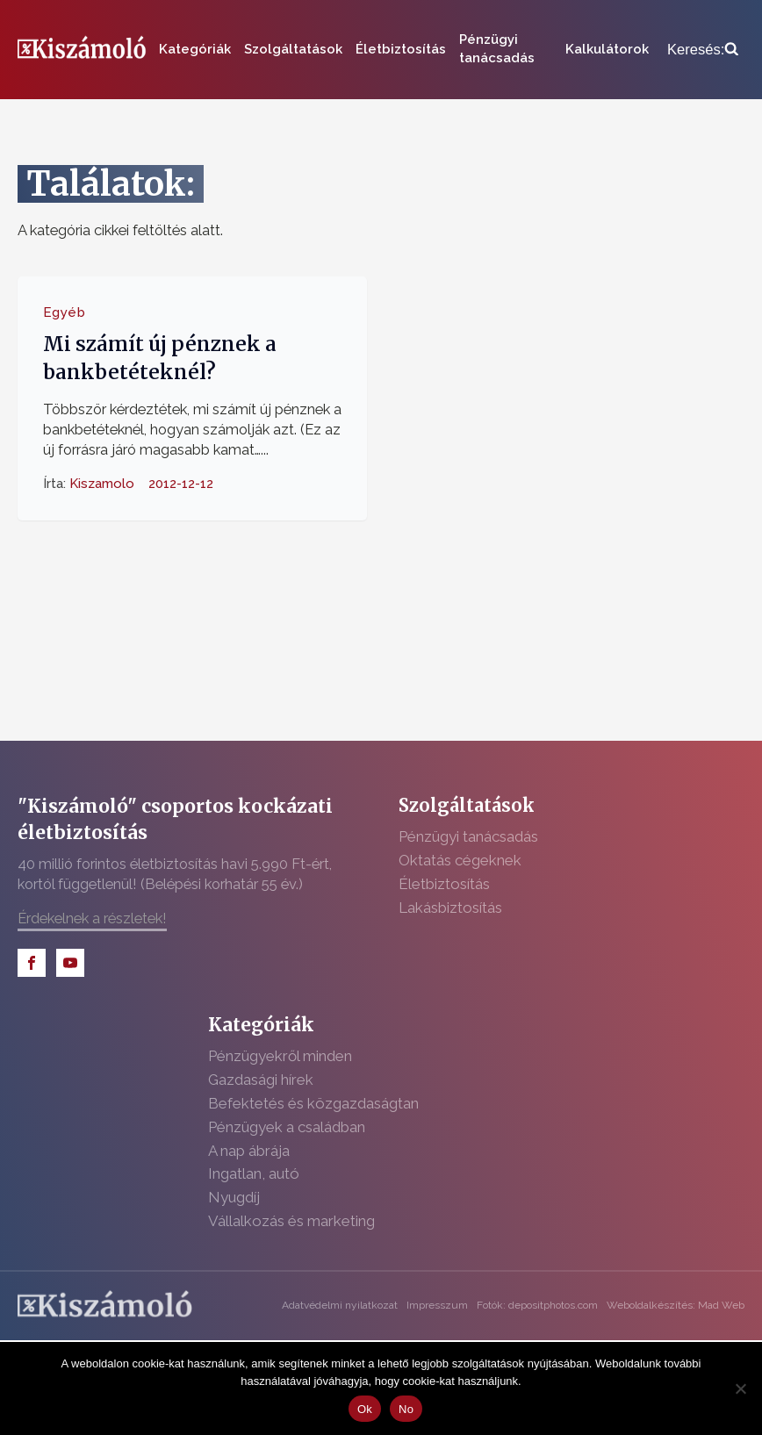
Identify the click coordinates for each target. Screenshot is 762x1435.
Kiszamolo (101, 483)
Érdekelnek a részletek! (92, 918)
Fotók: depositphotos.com (537, 1305)
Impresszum (437, 1305)
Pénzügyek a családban (286, 1127)
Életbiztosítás (401, 49)
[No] (740, 1388)
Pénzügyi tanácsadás (497, 49)
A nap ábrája (249, 1150)
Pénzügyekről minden (280, 1056)
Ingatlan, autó (253, 1173)
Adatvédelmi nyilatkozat (340, 1305)
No (406, 1409)
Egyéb (64, 312)
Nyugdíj (234, 1197)
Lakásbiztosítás (450, 907)
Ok (364, 1409)
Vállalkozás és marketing (291, 1221)
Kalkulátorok (607, 49)
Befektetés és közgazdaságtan (313, 1103)
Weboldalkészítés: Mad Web (675, 1305)
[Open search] (703, 49)
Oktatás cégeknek (460, 860)
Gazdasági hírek (260, 1079)
